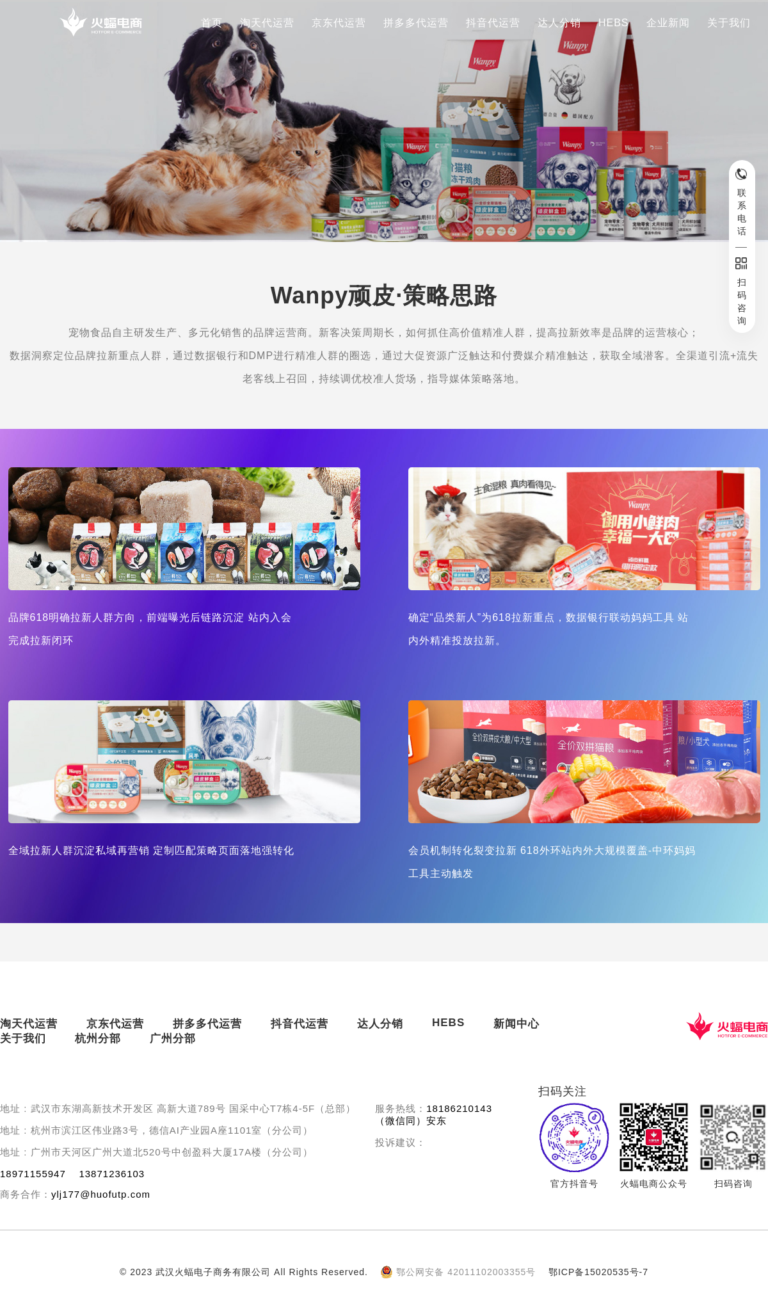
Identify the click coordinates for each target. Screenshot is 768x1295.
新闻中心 (516, 1024)
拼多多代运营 (416, 22)
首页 (212, 22)
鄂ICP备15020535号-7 (598, 1272)
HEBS (613, 22)
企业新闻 (668, 22)
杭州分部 (98, 1039)
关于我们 (729, 22)
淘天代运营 (267, 22)
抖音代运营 (493, 22)
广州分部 (173, 1039)
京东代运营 (339, 22)
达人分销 (559, 22)
